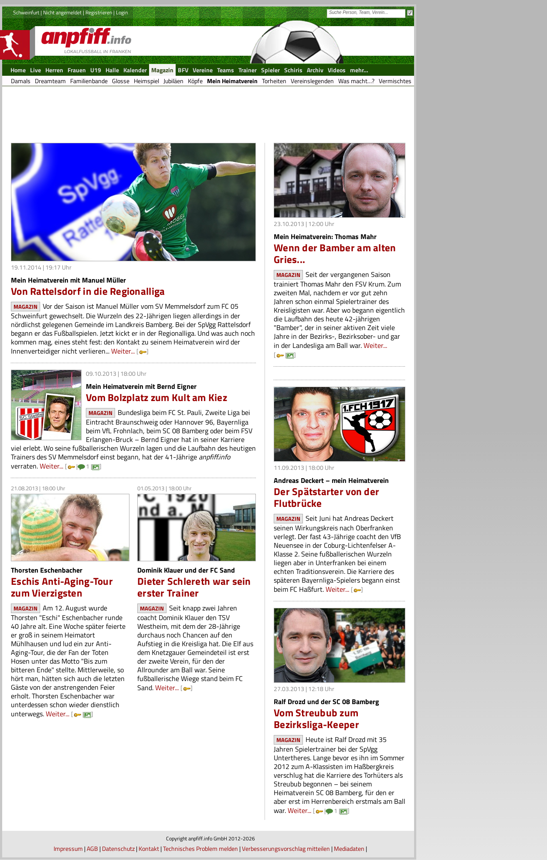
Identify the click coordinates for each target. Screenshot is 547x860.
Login (122, 12)
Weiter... (123, 351)
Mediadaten (349, 848)
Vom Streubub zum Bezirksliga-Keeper (316, 718)
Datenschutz (118, 848)
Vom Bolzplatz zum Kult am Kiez (156, 397)
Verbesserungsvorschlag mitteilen (286, 848)
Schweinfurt (26, 12)
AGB (92, 848)
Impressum (68, 848)
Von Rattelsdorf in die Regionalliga (88, 291)
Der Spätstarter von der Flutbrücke (326, 497)
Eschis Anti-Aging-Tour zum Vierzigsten (62, 586)
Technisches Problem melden (200, 848)
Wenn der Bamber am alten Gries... (335, 253)
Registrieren (98, 12)
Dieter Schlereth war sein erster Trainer (194, 586)
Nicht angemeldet (62, 12)
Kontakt (149, 848)
